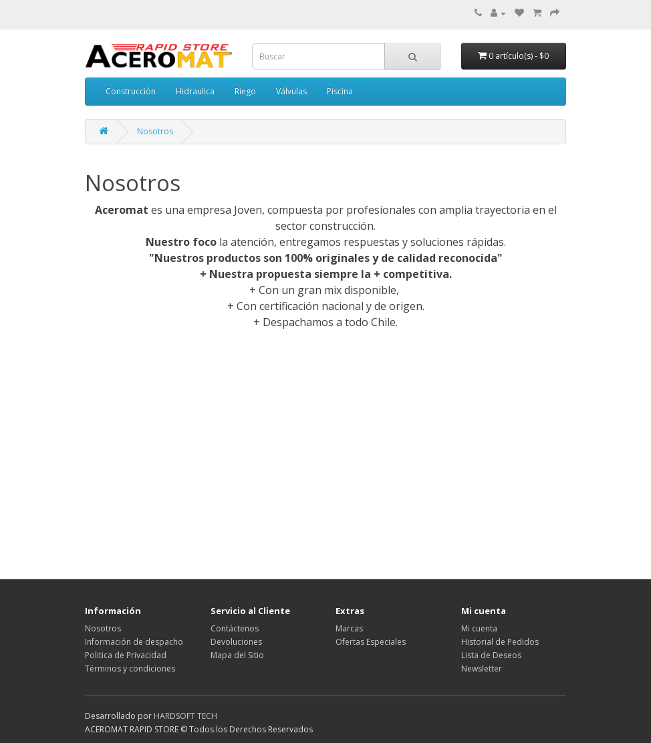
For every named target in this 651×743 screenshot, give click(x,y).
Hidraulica (195, 91)
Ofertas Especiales (371, 641)
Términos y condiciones (130, 668)
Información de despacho (134, 641)
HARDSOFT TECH (185, 716)
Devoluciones (236, 641)
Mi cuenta (479, 628)
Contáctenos (235, 628)
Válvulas (291, 91)
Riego (245, 91)
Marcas (349, 628)
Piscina (340, 91)
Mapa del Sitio (237, 655)
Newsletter (481, 668)
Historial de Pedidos (500, 641)
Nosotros (155, 131)
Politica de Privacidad (125, 655)
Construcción (131, 91)
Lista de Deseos (491, 655)
